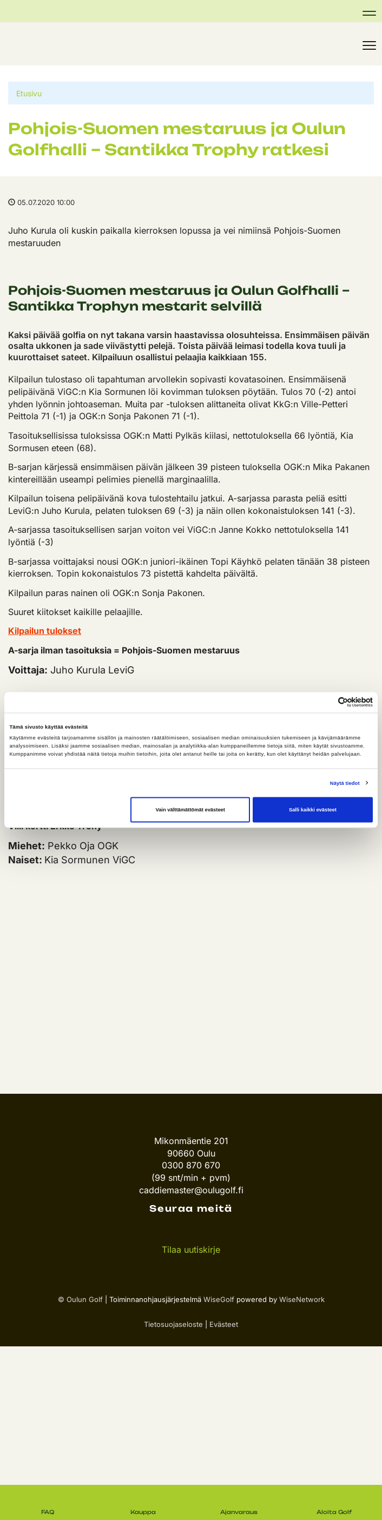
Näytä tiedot (345, 782)
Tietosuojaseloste (173, 1324)
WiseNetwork (302, 1299)
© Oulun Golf (80, 1299)
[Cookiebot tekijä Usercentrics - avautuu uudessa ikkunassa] (325, 702)
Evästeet (223, 1324)
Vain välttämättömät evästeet (190, 809)
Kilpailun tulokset (44, 630)
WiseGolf (218, 1299)
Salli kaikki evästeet (313, 809)
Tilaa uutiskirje (191, 1249)
